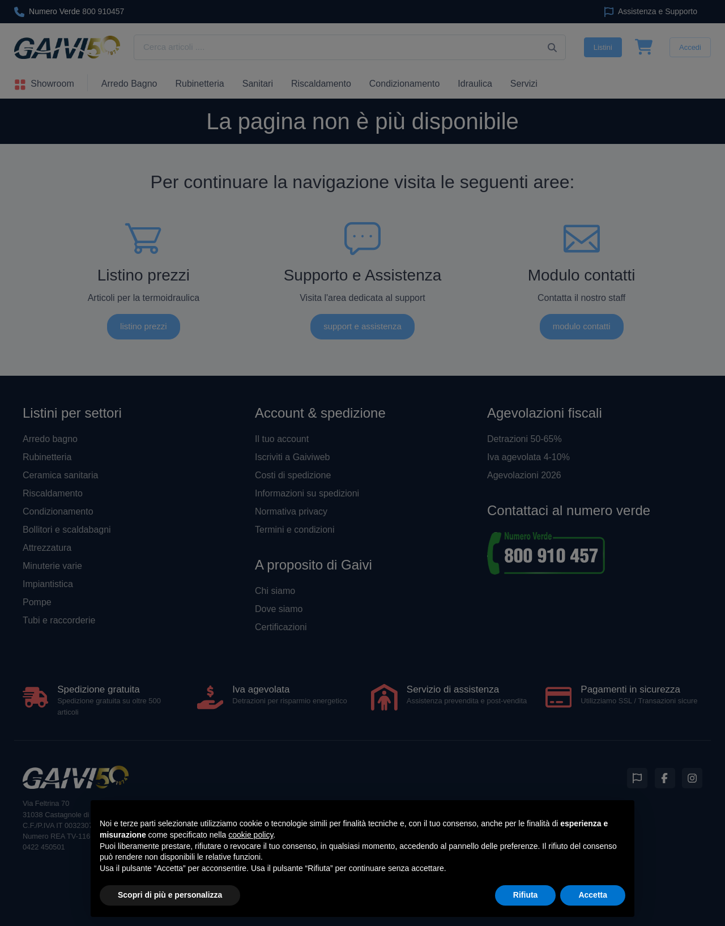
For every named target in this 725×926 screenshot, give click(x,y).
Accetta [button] (592, 894)
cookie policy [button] (250, 834)
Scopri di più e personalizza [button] (170, 894)
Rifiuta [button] (525, 894)
